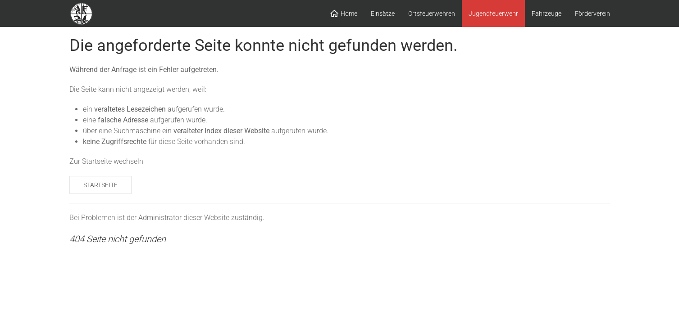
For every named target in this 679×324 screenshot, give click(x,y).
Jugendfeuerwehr (493, 13)
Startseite (100, 185)
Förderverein (592, 13)
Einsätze (383, 13)
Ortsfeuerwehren (431, 13)
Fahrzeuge (546, 13)
